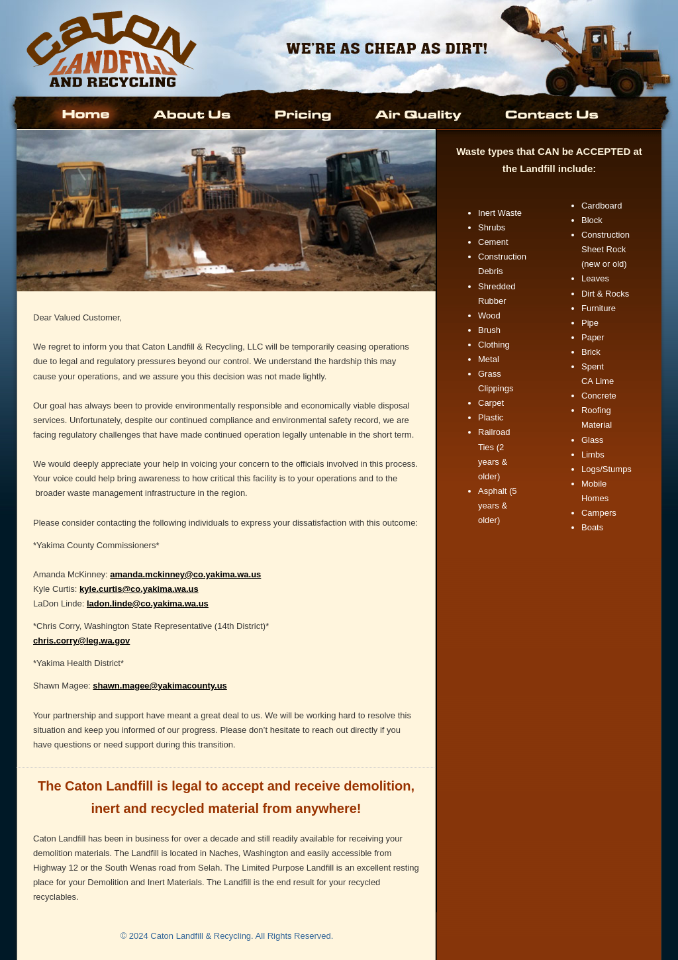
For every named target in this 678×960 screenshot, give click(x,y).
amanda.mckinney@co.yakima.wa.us (185, 574)
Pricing (304, 113)
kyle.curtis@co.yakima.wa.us (139, 589)
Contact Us (550, 113)
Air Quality (419, 113)
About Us (193, 113)
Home (88, 113)
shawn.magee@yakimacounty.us (159, 686)
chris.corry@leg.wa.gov (81, 641)
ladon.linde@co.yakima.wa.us (148, 603)
